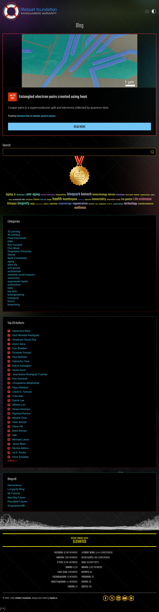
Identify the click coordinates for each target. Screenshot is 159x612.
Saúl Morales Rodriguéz (25, 335)
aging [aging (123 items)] (9, 194)
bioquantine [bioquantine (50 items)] (61, 194)
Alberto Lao (18, 404)
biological (13, 298)
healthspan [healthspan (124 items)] (70, 199)
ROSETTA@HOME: (58, 582)
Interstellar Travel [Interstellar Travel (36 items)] (113, 200)
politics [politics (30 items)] (46, 204)
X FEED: (60, 562)
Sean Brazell (19, 422)
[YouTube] (124, 598)
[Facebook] (105, 598)
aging (11, 261)
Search (152, 152)
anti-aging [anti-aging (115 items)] (33, 194)
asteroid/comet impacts (21, 274)
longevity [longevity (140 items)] (23, 203)
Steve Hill (17, 426)
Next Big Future (16, 497)
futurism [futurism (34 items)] (43, 200)
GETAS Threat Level (79, 540)
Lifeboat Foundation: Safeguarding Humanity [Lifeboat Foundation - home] (71, 11)
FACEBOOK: (58, 553)
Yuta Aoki (17, 396)
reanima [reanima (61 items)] (53, 203)
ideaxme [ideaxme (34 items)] (88, 200)
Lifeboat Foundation (23, 598)
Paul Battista (19, 356)
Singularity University (19, 251)
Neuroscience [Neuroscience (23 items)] (39, 204)
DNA (10, 241)
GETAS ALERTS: (88, 558)
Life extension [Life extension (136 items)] (142, 199)
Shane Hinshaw (21, 409)
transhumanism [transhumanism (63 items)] (145, 203)
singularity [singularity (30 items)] (102, 204)
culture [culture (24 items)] (153, 195)
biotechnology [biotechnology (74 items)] (99, 194)
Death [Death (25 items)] (10, 200)
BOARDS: (85, 567)
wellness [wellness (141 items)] (80, 208)
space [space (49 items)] (109, 203)
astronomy (14, 278)
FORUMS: (71, 587)
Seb (14, 435)
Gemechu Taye (20, 361)
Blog (79, 25)
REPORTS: (86, 572)
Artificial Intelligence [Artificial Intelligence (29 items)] (48, 195)
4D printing (14, 234)
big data (12, 291)
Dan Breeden (19, 348)
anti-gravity (14, 267)
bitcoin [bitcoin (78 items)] (111, 194)
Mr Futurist (14, 493)
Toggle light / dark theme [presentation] (154, 11)
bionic (11, 301)
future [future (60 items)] (36, 199)
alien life (12, 264)
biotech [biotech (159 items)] (86, 194)
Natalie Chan (19, 417)
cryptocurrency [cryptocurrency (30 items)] (145, 195)
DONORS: (69, 567)
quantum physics (48, 116)
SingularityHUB (16, 505)
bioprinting (14, 304)
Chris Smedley (20, 456)
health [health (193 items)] (57, 199)
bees (10, 287)
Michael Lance (20, 439)
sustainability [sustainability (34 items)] (118, 204)
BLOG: (84, 562)
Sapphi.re (53, 598)
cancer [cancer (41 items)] (136, 195)
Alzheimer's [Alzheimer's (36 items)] (21, 195)
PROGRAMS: (86, 577)
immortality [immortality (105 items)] (99, 199)
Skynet (11, 254)
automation (14, 284)
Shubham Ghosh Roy (24, 339)
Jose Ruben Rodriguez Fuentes (29, 374)
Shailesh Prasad (21, 352)
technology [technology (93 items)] (130, 204)
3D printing (14, 231)
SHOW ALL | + (12, 461)
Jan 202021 (12, 97)
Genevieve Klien (23, 116)
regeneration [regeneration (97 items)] (80, 203)
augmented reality (18, 281)
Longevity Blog (16, 489)
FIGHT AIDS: (62, 572)
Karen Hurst (19, 370)
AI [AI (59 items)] (15, 194)
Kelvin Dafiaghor (21, 365)
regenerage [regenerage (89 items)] (65, 203)
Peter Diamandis (17, 238)
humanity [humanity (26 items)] (81, 200)
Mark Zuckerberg (17, 258)
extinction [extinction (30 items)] (29, 200)
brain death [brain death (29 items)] (129, 195)
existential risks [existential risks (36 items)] (19, 200)
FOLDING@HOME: (59, 577)
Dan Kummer (19, 378)
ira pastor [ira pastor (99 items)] (127, 199)
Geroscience (14, 485)
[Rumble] (131, 598)
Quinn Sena (19, 344)
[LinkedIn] (118, 598)
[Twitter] (112, 598)
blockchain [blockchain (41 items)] (120, 195)
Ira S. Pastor (19, 452)
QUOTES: (85, 587)
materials (36, 116)
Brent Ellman (19, 430)
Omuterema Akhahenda (25, 383)
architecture (14, 271)
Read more (80, 127)
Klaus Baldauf (20, 387)
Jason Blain (19, 443)
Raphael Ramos (21, 413)
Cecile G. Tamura (22, 391)
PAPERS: (85, 582)
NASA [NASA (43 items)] (32, 204)
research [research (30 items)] (91, 204)
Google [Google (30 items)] (49, 200)
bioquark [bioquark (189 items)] (73, 194)
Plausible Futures (17, 501)
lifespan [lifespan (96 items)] (12, 203)
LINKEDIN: (60, 558)
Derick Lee (18, 400)
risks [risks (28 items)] (96, 204)
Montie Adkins (20, 448)
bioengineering (16, 294)
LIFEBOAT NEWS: (88, 553)
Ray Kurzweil (15, 244)
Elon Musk (13, 248)
